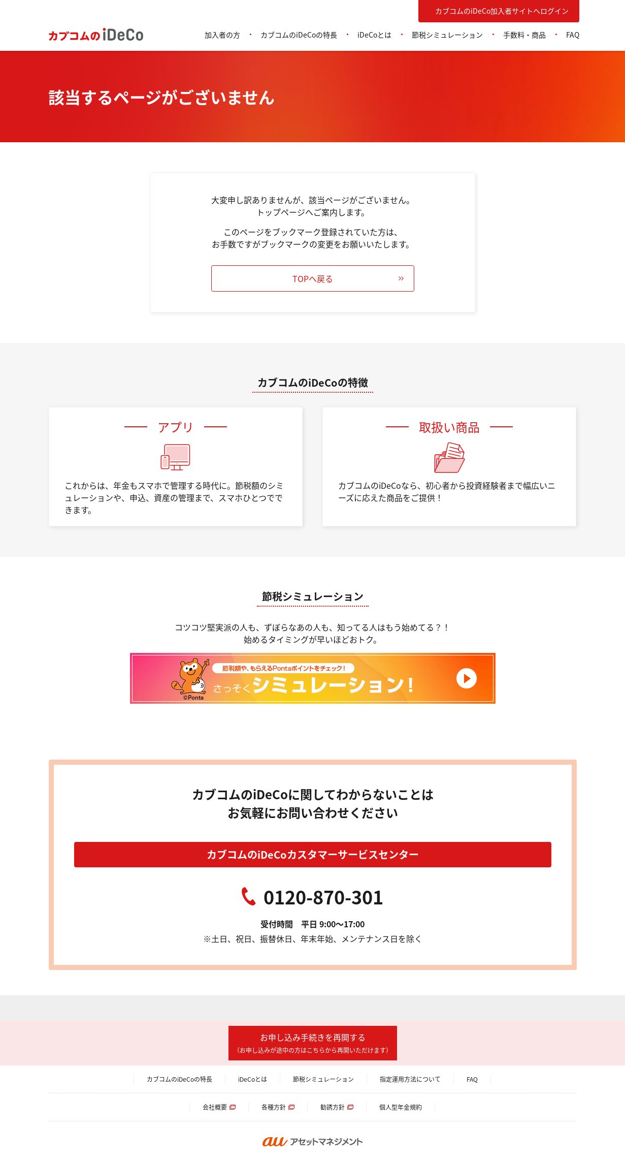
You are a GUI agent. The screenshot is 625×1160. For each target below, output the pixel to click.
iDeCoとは (374, 34)
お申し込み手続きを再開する (313, 1042)
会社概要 (215, 1107)
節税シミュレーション (447, 34)
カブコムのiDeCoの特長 (298, 34)
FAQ (572, 34)
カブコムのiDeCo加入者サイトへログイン (502, 11)
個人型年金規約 (400, 1107)
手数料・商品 (524, 34)
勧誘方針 (332, 1107)
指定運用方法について (410, 1079)
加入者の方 (222, 34)
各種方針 (273, 1107)
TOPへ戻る (312, 278)
